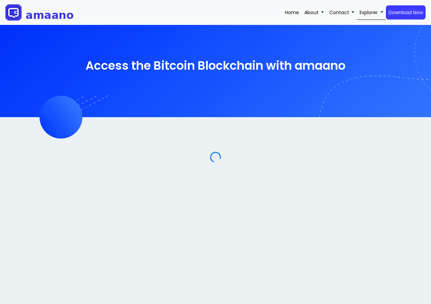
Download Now (406, 12)
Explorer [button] (369, 12)
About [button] (312, 12)
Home (292, 12)
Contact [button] (340, 12)
